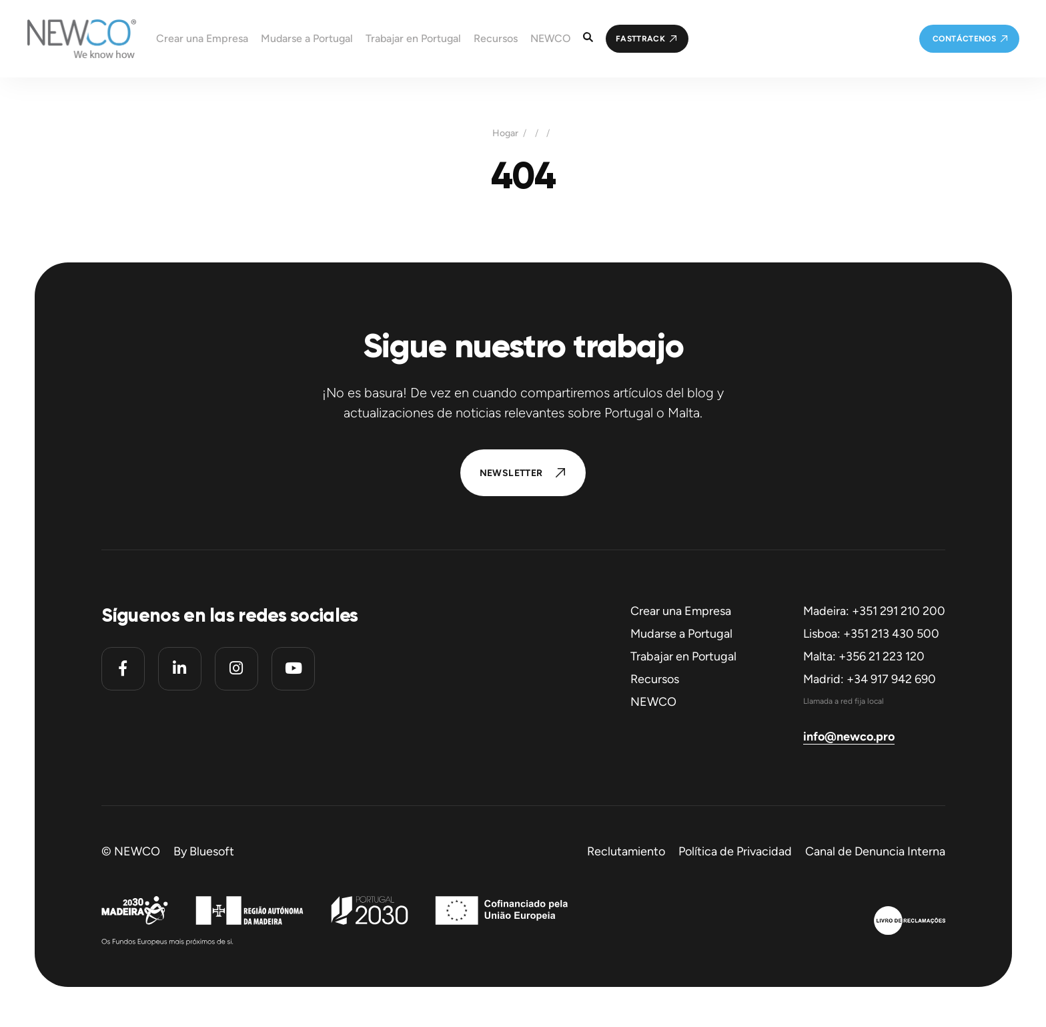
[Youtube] (293, 668)
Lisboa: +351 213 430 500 (871, 633)
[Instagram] (236, 668)
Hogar (505, 133)
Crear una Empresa (680, 611)
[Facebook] (123, 668)
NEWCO (653, 701)
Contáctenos (964, 38)
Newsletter (511, 473)
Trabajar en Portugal (683, 656)
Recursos (654, 679)
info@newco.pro (849, 736)
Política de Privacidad (735, 851)
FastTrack (640, 38)
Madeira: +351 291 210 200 (874, 611)
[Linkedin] (179, 668)
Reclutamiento (626, 851)
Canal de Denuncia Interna (875, 851)
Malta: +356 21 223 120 (864, 656)
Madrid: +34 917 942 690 (869, 679)
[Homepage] (68, 38)
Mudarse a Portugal (681, 633)
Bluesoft (211, 851)
